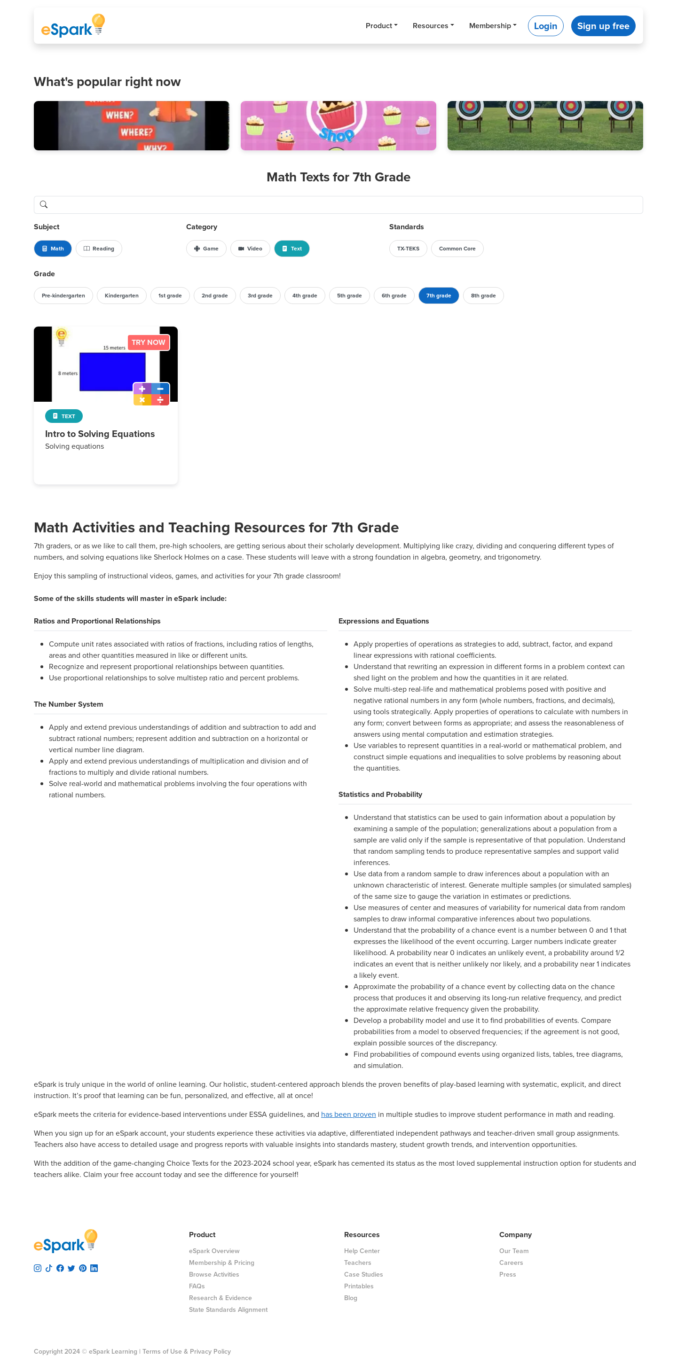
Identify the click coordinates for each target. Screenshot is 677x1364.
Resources (431, 25)
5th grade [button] (349, 295)
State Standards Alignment (228, 1310)
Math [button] (53, 248)
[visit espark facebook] (60, 1267)
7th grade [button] (438, 295)
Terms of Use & (165, 1351)
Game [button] (206, 248)
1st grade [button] (170, 295)
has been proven (348, 1114)
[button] (131, 125)
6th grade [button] (394, 295)
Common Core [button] (457, 248)
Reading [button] (99, 248)
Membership (490, 25)
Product (379, 25)
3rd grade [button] (260, 295)
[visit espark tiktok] (49, 1267)
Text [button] (292, 248)
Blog (350, 1298)
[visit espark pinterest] (83, 1267)
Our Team (514, 1251)
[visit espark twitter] (71, 1267)
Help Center (362, 1251)
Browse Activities (214, 1274)
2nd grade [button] (215, 295)
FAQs (197, 1286)
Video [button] (250, 248)
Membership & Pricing (221, 1263)
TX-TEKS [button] (408, 248)
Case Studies (363, 1274)
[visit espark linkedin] (94, 1267)
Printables (359, 1286)
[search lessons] (348, 205)
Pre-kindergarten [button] (63, 295)
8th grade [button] (483, 295)
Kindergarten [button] (122, 295)
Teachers (357, 1263)
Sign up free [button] (603, 26)
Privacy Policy (210, 1351)
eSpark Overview (214, 1251)
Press (507, 1274)
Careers (511, 1263)
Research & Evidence (220, 1298)
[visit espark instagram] (37, 1267)
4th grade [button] (304, 295)
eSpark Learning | (114, 1351)
